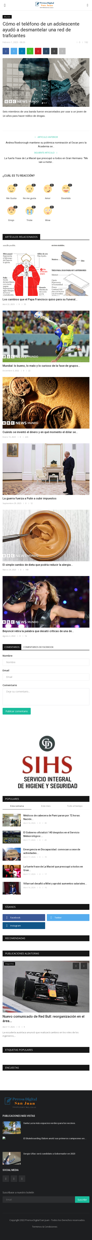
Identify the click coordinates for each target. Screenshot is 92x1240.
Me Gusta (11, 198)
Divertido (66, 198)
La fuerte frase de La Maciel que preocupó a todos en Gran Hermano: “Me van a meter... (46, 160)
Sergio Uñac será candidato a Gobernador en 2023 (49, 1153)
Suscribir (82, 1199)
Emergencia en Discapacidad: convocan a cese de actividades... (51, 851)
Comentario (10, 685)
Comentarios (12, 647)
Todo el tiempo (75, 805)
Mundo (7, 16)
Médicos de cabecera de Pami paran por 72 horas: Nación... (51, 817)
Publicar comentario (16, 711)
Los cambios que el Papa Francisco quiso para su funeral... (40, 299)
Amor (47, 198)
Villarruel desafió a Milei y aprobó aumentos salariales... (55, 883)
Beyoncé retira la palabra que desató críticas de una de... (38, 631)
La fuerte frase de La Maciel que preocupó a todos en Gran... (53, 868)
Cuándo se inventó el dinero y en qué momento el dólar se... (40, 432)
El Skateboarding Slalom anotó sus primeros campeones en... (55, 1138)
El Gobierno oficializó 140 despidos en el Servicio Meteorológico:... (51, 834)
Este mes (46, 805)
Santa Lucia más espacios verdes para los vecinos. (49, 1123)
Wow (47, 220)
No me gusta (29, 198)
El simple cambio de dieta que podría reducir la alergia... (38, 564)
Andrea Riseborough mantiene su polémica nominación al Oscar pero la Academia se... (46, 144)
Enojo (11, 220)
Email (6, 670)
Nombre (7, 655)
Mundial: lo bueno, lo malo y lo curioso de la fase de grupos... (41, 365)
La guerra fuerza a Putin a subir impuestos (29, 498)
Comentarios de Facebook (38, 647)
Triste (29, 220)
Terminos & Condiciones (44, 1226)
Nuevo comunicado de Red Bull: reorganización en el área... (43, 1018)
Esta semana (17, 805)
